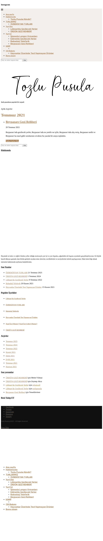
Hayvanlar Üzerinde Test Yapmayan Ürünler (32, 53)
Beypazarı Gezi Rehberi (22, 43)
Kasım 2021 (11, 352)
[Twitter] (9, 409)
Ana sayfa (10, 14)
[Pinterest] (9, 414)
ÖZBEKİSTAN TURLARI (21, 24)
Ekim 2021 (10, 356)
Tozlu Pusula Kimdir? (20, 19)
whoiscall (36, 385)
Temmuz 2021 (11, 363)
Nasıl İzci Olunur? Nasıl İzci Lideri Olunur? (21, 324)
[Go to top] (5, 427)
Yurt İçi (9, 34)
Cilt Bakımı (10, 51)
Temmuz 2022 (11, 348)
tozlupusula (37, 388)
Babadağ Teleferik (19, 41)
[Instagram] (10, 412)
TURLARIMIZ (11, 22)
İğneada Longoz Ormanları (23, 36)
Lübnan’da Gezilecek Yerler (24, 29)
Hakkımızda (11, 17)
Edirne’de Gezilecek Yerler (23, 39)
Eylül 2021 (10, 359)
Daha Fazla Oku (12, 141)
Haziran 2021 (11, 367)
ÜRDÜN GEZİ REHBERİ (21, 31)
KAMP (8, 46)
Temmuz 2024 (11, 345)
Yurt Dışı (9, 26)
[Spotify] (9, 416)
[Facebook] (10, 407)
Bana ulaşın (11, 56)
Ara (24, 60)
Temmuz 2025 (11, 341)
